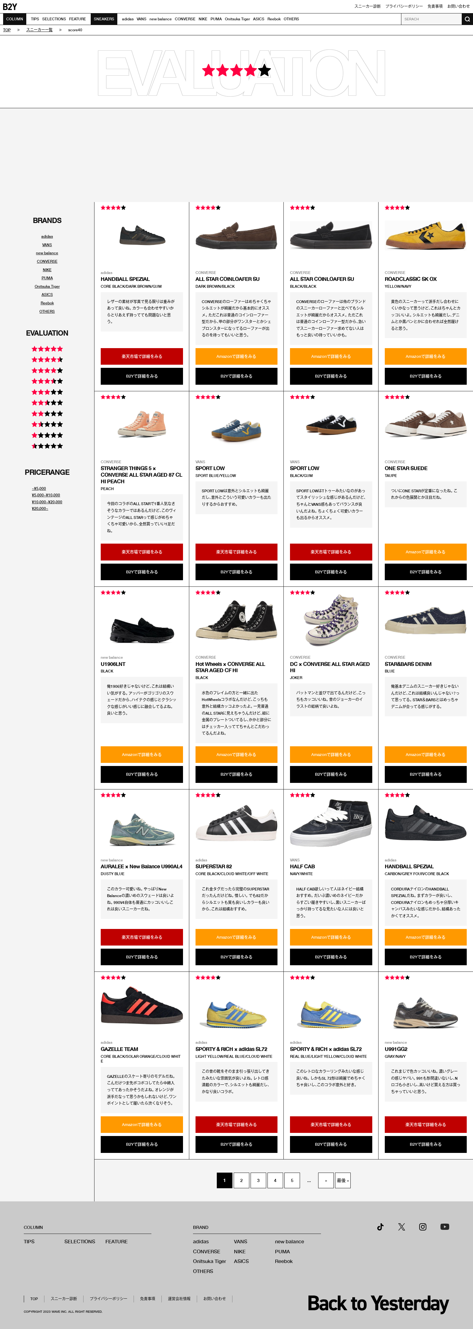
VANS (141, 19)
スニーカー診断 (367, 6)
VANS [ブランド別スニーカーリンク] (47, 244)
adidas (128, 19)
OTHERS (291, 19)
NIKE (203, 19)
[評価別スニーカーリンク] (47, 350)
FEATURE (77, 19)
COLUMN (14, 19)
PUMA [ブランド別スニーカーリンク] (47, 278)
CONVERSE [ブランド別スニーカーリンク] (47, 261)
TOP (34, 1298)
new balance (161, 19)
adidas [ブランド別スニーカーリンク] (47, 236)
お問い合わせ (458, 6)
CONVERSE (185, 19)
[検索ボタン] (467, 19)
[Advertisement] (236, 155)
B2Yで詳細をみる (142, 375)
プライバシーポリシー (404, 6)
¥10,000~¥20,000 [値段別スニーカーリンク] (47, 502)
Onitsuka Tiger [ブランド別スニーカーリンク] (47, 286)
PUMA (216, 19)
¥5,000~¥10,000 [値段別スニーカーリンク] (46, 495)
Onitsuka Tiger (237, 19)
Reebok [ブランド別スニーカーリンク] (47, 303)
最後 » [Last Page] (343, 1180)
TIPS (35, 19)
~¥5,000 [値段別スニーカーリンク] (39, 488)
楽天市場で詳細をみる (142, 356)
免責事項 (435, 6)
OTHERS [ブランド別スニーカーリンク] (47, 311)
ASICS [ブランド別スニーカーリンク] (47, 294)
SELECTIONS (54, 19)
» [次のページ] (326, 1180)
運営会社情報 (179, 1298)
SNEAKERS (104, 19)
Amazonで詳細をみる (236, 356)
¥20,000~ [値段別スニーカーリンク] (40, 508)
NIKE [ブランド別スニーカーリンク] (47, 269)
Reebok (274, 19)
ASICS (258, 19)
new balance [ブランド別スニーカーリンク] (47, 253)
